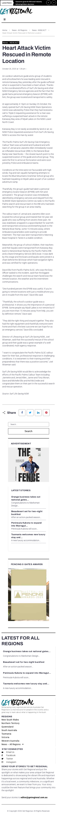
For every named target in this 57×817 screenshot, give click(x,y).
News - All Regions (19, 30)
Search (29, 431)
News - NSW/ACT (39, 30)
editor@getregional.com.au (34, 797)
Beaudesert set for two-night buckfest (24, 662)
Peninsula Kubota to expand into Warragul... (27, 673)
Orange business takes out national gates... (26, 651)
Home (4, 30)
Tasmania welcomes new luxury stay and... (26, 684)
